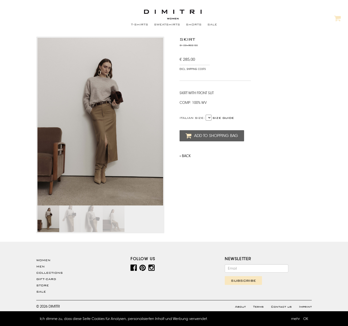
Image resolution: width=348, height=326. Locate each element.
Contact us (281, 306)
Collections (49, 272)
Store (42, 285)
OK (305, 319)
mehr (295, 319)
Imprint (305, 306)
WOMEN (43, 260)
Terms (258, 306)
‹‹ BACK (185, 156)
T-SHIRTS (139, 24)
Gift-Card (46, 279)
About (240, 306)
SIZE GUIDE (223, 118)
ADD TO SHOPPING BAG (212, 136)
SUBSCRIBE (243, 280)
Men (40, 266)
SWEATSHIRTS (167, 24)
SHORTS (194, 24)
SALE (212, 24)
